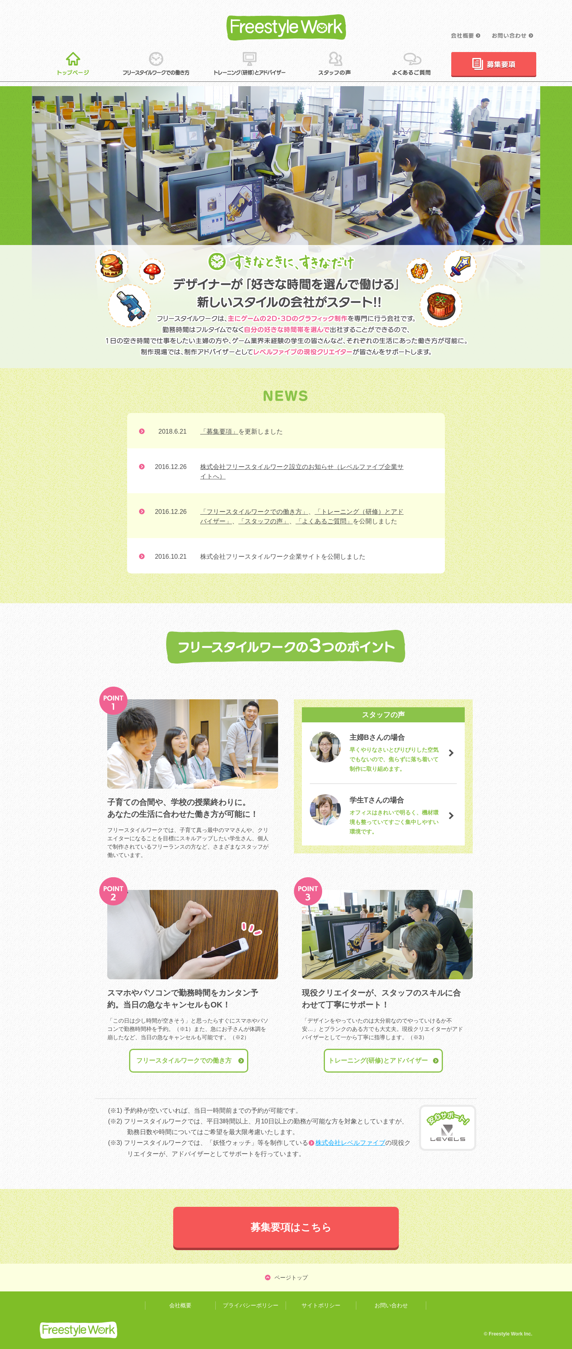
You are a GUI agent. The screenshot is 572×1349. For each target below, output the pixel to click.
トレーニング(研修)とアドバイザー (378, 1060)
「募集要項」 (219, 431)
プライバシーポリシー (250, 1305)
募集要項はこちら (291, 1227)
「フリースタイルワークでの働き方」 (254, 511)
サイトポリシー (320, 1305)
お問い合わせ (391, 1305)
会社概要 (180, 1305)
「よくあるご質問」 (324, 521)
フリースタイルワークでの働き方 (184, 1060)
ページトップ (291, 1277)
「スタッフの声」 (263, 521)
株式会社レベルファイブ (350, 1142)
